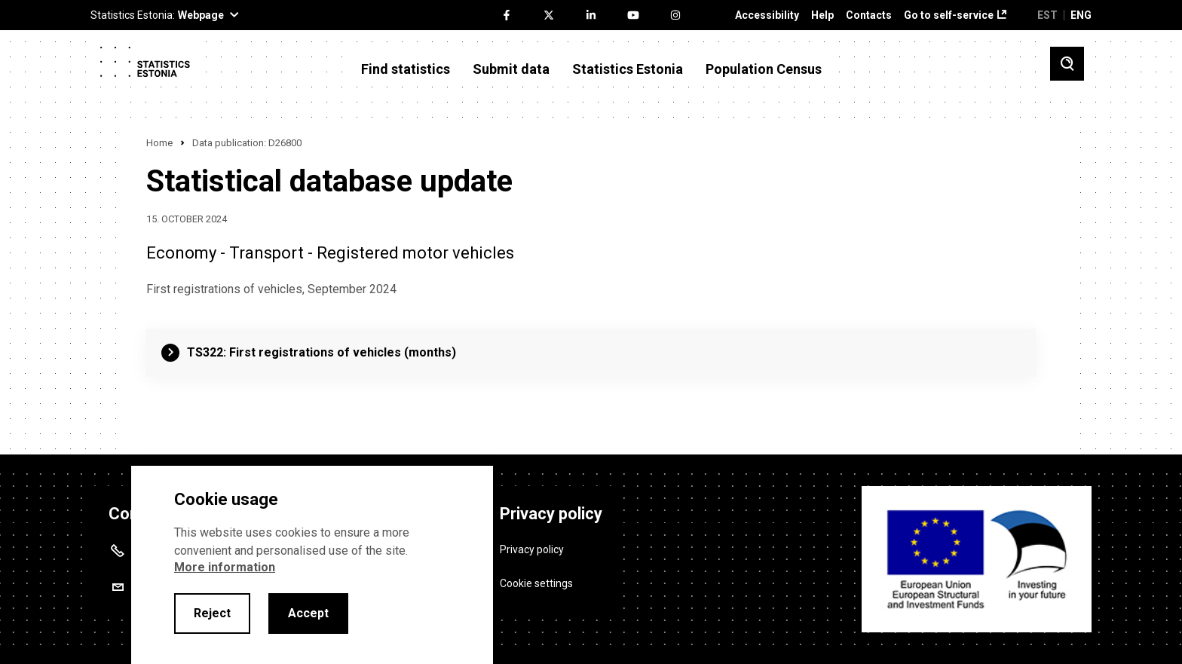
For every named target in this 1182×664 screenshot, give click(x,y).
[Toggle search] (1067, 63)
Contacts (869, 15)
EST (1047, 15)
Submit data (511, 69)
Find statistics (405, 69)
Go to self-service (949, 15)
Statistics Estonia (627, 69)
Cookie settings (536, 581)
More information (224, 567)
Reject (212, 613)
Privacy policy (532, 547)
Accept (308, 613)
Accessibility (767, 15)
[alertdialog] (312, 565)
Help (822, 15)
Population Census (764, 69)
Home (159, 142)
